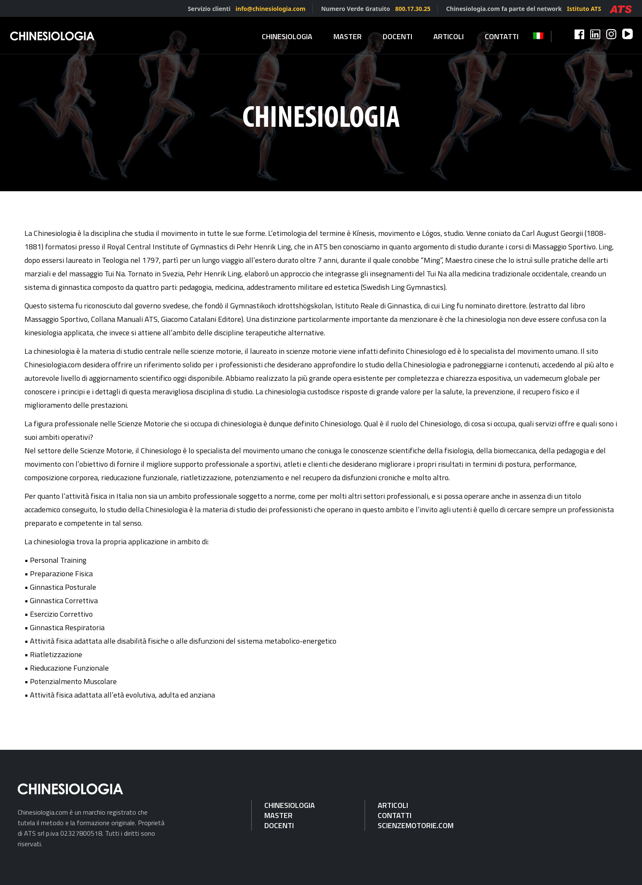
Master (347, 36)
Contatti (501, 36)
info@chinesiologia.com (271, 9)
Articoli (448, 36)
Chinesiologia (287, 36)
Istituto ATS (584, 9)
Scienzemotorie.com (416, 825)
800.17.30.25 (412, 9)
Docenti (397, 36)
